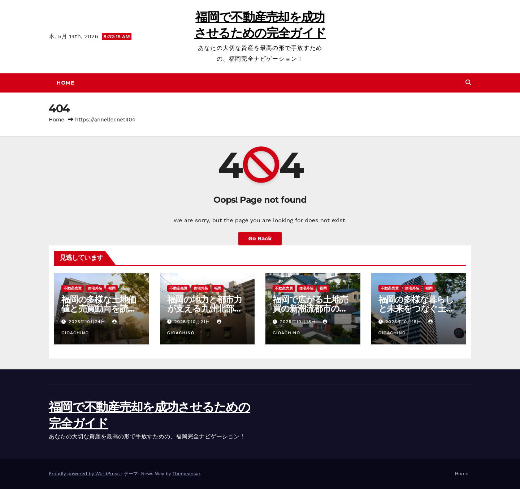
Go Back (260, 238)
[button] (468, 82)
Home (65, 83)
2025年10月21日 (193, 321)
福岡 (112, 288)
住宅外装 (95, 288)
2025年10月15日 (404, 321)
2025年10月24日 (88, 321)
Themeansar (186, 473)
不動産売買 (73, 288)
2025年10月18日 (299, 321)
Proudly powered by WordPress (85, 473)
